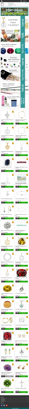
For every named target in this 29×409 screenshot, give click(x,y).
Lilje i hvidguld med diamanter (20, 293)
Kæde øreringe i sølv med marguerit (5, 183)
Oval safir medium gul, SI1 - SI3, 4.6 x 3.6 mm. (7, 294)
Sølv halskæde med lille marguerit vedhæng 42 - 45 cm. (21, 152)
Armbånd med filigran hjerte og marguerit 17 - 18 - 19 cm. (21, 120)
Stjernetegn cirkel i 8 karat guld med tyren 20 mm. (7, 246)
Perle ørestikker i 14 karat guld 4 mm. (21, 341)
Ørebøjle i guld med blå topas (6, 214)
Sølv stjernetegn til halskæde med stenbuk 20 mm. (21, 262)
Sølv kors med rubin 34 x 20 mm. (20, 388)
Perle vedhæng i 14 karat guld (6, 277)
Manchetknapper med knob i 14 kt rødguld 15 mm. (21, 373)
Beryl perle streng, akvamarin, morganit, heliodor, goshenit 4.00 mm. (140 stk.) (21, 183)
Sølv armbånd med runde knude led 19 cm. (7, 262)
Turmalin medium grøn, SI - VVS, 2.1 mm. (7, 388)
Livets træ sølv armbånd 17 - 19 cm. (21, 198)
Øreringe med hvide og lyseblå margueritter (6, 357)
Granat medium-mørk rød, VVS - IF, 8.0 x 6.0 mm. (21, 278)
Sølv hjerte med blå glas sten (20, 309)
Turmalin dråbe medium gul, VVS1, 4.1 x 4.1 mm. (21, 246)
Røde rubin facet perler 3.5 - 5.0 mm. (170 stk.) (21, 167)
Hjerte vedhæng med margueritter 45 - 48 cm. (7, 152)
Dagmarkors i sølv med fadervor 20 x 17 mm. (21, 357)
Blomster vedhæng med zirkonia (6, 198)
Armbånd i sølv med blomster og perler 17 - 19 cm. (21, 136)
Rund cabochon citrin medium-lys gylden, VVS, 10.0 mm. (7, 309)
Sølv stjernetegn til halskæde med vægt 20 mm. (7, 136)
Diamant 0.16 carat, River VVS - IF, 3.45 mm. (7, 231)
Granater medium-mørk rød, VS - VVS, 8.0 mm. (6, 341)
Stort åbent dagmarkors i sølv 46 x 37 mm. (7, 120)
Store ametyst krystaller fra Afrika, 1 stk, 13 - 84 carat (6, 373)
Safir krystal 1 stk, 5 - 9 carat (6, 167)
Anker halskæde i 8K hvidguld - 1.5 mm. (21, 215)
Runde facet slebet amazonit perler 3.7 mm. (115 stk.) (20, 231)
